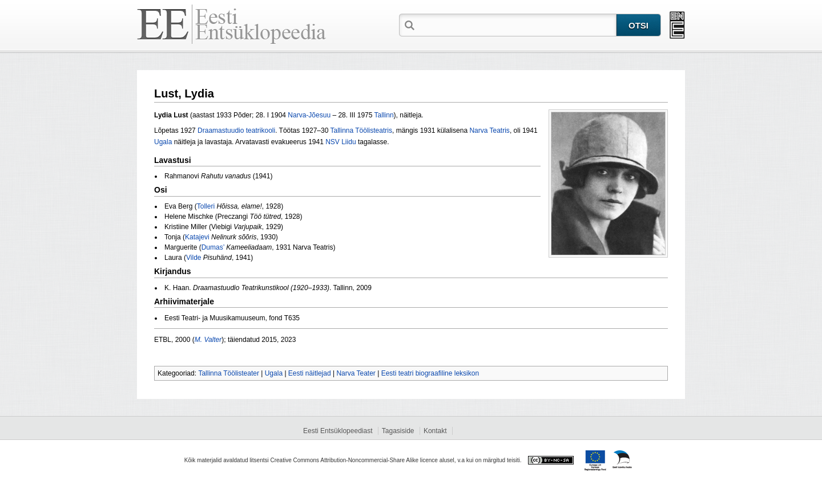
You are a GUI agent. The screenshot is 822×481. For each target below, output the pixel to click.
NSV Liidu (340, 142)
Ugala (163, 142)
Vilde (193, 258)
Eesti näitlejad (309, 373)
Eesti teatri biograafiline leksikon (430, 373)
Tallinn (384, 115)
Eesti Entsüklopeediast (337, 431)
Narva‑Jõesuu (309, 115)
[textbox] (516, 24)
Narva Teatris (489, 130)
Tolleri (206, 206)
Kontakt (435, 431)
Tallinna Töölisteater (228, 373)
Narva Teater (355, 373)
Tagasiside (398, 431)
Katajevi (197, 237)
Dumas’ (213, 247)
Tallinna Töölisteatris (361, 130)
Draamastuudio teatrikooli (236, 130)
